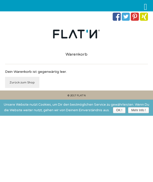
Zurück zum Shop (22, 82)
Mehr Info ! (138, 110)
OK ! (119, 110)
